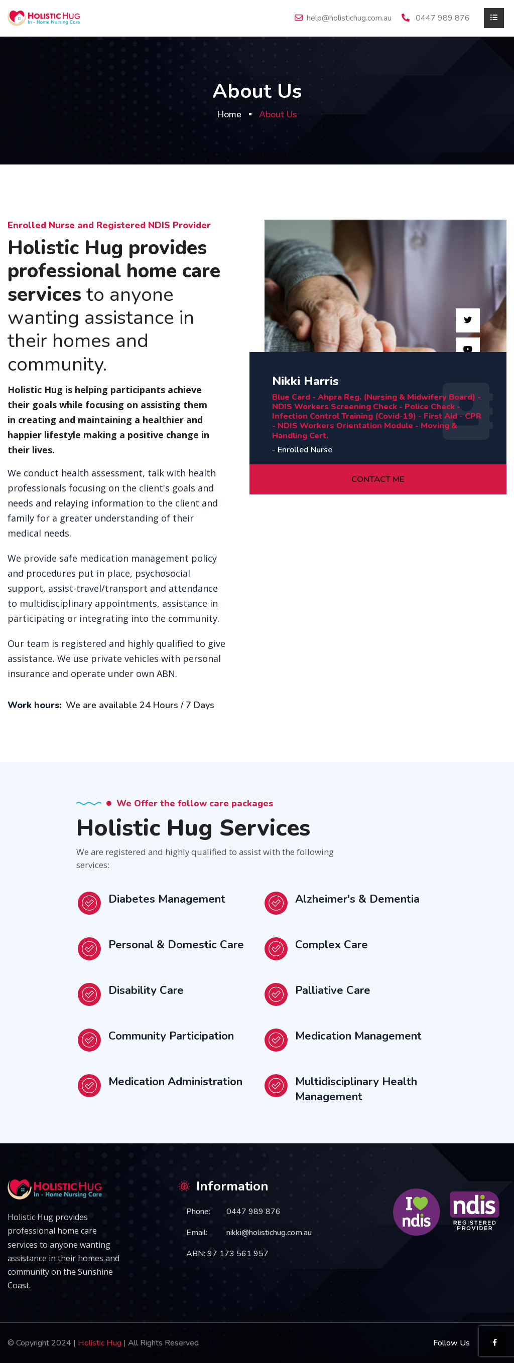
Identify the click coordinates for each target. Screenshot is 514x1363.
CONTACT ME (378, 479)
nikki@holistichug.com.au (269, 1232)
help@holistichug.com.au (349, 18)
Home (229, 114)
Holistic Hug (99, 1342)
